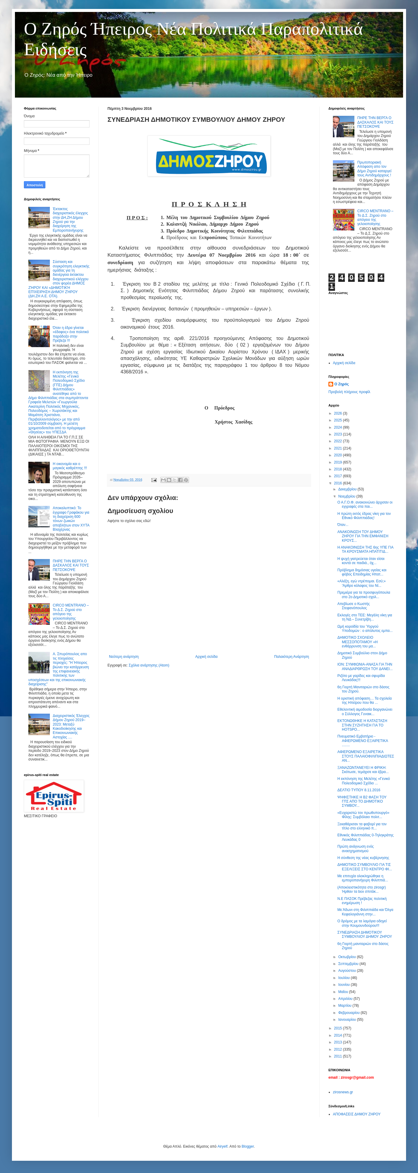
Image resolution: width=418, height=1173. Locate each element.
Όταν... (342, 525)
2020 (338, 455)
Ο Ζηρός (341, 384)
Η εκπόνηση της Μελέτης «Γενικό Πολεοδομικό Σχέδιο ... (363, 781)
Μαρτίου (345, 1005)
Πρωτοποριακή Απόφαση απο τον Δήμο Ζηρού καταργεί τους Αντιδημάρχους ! (374, 168)
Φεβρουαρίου (349, 1013)
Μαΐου (343, 992)
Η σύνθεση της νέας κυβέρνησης (363, 858)
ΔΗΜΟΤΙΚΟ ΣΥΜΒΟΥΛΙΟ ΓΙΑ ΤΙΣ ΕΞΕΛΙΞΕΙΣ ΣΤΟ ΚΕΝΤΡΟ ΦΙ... (364, 867)
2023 (338, 434)
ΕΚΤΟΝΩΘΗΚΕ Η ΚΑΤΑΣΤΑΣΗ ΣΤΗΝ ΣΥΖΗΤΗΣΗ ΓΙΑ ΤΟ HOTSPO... (362, 725)
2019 (338, 462)
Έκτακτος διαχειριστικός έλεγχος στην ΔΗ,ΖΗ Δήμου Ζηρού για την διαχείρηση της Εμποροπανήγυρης (70, 220)
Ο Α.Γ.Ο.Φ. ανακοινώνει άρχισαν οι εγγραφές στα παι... (364, 504)
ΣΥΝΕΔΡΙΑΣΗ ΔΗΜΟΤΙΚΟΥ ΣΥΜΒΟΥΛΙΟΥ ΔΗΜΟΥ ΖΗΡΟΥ (364, 934)
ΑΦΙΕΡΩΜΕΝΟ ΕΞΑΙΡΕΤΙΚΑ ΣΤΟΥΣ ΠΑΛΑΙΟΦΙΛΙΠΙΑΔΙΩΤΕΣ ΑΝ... (365, 756)
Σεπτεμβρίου (348, 964)
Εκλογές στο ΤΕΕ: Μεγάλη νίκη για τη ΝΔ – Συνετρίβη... (364, 617)
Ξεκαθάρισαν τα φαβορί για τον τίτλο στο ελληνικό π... (362, 826)
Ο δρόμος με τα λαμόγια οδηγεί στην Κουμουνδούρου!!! (362, 923)
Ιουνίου (344, 985)
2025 (338, 420)
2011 (338, 1056)
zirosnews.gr (343, 1092)
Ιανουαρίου (347, 1019)
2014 (338, 1035)
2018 (338, 469)
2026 (338, 413)
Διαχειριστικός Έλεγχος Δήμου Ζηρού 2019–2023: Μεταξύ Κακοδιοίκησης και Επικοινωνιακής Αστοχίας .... (71, 726)
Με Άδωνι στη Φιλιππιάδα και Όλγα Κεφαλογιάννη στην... (365, 912)
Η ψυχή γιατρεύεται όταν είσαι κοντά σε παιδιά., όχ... (361, 561)
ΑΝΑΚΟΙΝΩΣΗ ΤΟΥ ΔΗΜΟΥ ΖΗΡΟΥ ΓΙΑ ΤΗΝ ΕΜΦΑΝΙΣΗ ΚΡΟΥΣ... (362, 536)
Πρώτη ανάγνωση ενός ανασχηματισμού (355, 848)
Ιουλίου (344, 978)
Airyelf (222, 1146)
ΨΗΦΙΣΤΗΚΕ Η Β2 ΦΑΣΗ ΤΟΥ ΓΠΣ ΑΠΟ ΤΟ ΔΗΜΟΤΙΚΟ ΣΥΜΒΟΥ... (362, 801)
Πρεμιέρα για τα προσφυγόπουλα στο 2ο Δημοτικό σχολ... (363, 594)
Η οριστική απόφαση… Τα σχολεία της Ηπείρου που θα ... (364, 700)
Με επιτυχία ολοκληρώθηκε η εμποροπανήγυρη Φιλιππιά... (362, 878)
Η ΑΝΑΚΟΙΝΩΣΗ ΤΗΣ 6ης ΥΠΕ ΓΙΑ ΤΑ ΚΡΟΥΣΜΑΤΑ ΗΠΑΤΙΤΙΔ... (365, 549)
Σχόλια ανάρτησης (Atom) (149, 665)
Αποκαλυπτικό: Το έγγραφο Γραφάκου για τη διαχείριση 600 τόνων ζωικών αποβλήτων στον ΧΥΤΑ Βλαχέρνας (71, 519)
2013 (338, 1042)
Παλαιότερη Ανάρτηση (291, 657)
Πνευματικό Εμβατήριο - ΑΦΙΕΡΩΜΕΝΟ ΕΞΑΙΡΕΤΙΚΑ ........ (362, 740)
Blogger (248, 1146)
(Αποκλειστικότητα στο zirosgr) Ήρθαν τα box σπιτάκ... (361, 889)
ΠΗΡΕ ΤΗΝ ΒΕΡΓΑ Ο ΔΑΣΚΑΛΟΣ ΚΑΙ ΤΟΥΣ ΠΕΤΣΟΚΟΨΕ (71, 565)
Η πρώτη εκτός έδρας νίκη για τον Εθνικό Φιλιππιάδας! (364, 516)
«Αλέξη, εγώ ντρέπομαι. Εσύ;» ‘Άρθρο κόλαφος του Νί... (361, 583)
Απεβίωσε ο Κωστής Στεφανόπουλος (353, 606)
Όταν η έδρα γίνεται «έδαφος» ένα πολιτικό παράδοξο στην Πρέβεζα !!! (71, 334)
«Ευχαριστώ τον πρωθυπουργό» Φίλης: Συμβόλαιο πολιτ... (363, 815)
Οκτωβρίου (347, 957)
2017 (338, 476)
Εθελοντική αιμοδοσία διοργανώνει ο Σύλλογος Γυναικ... (364, 711)
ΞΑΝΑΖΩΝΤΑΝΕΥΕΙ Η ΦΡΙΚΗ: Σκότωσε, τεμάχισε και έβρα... (363, 770)
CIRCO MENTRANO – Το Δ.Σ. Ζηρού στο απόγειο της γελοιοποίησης (71, 611)
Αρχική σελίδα (206, 657)
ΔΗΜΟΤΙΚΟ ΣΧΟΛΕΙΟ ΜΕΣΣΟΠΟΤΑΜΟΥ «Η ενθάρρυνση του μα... (357, 641)
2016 (338, 483)
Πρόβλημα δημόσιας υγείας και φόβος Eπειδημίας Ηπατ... (361, 572)
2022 (338, 441)
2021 (338, 448)
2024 (338, 427)
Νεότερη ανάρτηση (124, 657)
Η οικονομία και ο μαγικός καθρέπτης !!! (70, 466)
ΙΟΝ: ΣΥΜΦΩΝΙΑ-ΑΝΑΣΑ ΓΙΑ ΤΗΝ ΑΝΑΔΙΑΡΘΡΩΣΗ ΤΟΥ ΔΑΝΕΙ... (365, 666)
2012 (338, 1049)
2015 (338, 1028)
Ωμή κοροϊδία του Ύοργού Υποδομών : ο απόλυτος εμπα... (365, 628)
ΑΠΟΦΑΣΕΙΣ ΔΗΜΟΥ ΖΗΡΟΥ (357, 1114)
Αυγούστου (347, 971)
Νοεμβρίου (347, 496)
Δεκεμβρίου (348, 489)
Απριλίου (346, 999)
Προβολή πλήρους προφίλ (349, 392)
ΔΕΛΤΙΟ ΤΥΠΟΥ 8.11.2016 (358, 790)
